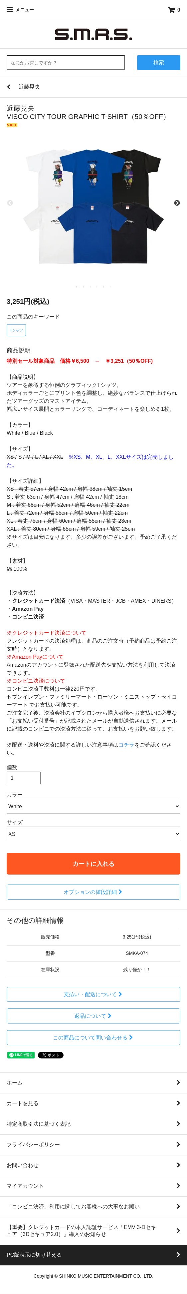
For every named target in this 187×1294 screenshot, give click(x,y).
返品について (93, 1016)
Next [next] (177, 203)
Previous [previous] (10, 203)
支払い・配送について (94, 994)
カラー (15, 795)
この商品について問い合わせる (93, 1037)
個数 (12, 767)
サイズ (15, 822)
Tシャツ (16, 330)
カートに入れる (93, 863)
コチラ (126, 745)
